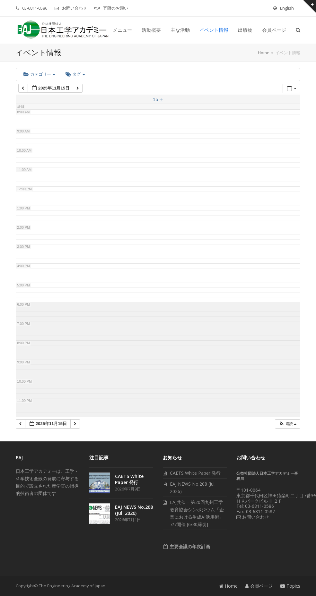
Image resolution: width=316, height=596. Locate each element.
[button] (298, 30)
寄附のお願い (115, 8)
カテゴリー (39, 74)
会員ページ (259, 586)
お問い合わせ (74, 8)
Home (228, 586)
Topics (290, 586)
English (287, 8)
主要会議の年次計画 (189, 546)
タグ (75, 74)
